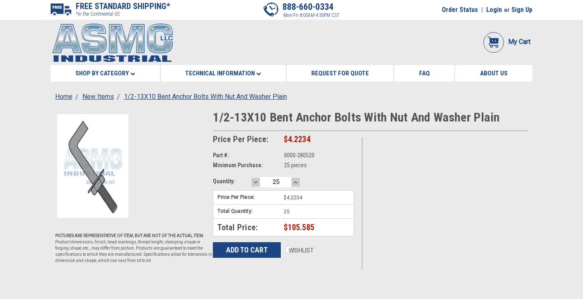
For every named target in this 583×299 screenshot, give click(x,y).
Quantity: (224, 181)
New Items (98, 96)
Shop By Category (105, 73)
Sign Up (521, 10)
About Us (494, 73)
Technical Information (223, 73)
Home (63, 96)
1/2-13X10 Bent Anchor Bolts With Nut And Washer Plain (205, 96)
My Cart (506, 41)
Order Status (460, 10)
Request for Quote (340, 73)
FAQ (424, 73)
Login (494, 10)
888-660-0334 (307, 7)
